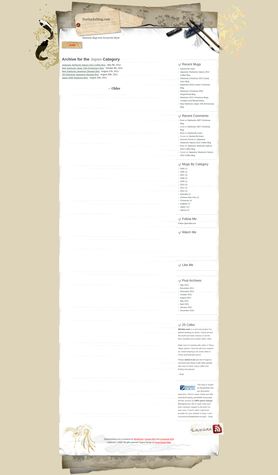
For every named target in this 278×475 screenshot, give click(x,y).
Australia (184, 194)
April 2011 (184, 304)
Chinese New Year (188, 197)
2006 (182, 172)
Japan (182, 207)
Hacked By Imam (187, 69)
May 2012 (184, 285)
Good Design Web (163, 442)
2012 (182, 191)
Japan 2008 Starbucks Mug (75, 78)
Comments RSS (167, 439)
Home (72, 45)
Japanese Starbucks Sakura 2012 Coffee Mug (83, 65)
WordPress (138, 439)
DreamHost (205, 388)
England (183, 204)
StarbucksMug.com (96, 19)
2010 (182, 184)
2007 (182, 175)
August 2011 (185, 298)
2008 (182, 178)
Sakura (183, 210)
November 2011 (187, 291)
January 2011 (186, 307)
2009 (182, 181)
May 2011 (184, 301)
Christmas (184, 200)
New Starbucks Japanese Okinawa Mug (81, 71)
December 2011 (187, 288)
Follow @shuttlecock (187, 223)
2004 (182, 169)
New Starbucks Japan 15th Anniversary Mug (83, 68)
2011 (182, 188)
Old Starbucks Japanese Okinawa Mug (80, 74)
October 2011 (186, 294)
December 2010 (187, 310)
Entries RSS (150, 439)
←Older (114, 88)
